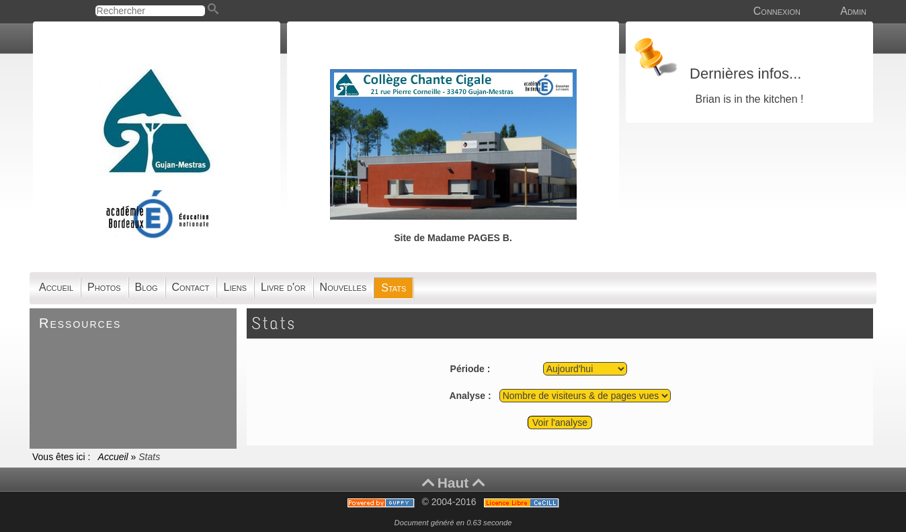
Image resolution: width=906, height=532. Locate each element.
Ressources (80, 323)
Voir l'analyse (559, 422)
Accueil (112, 456)
